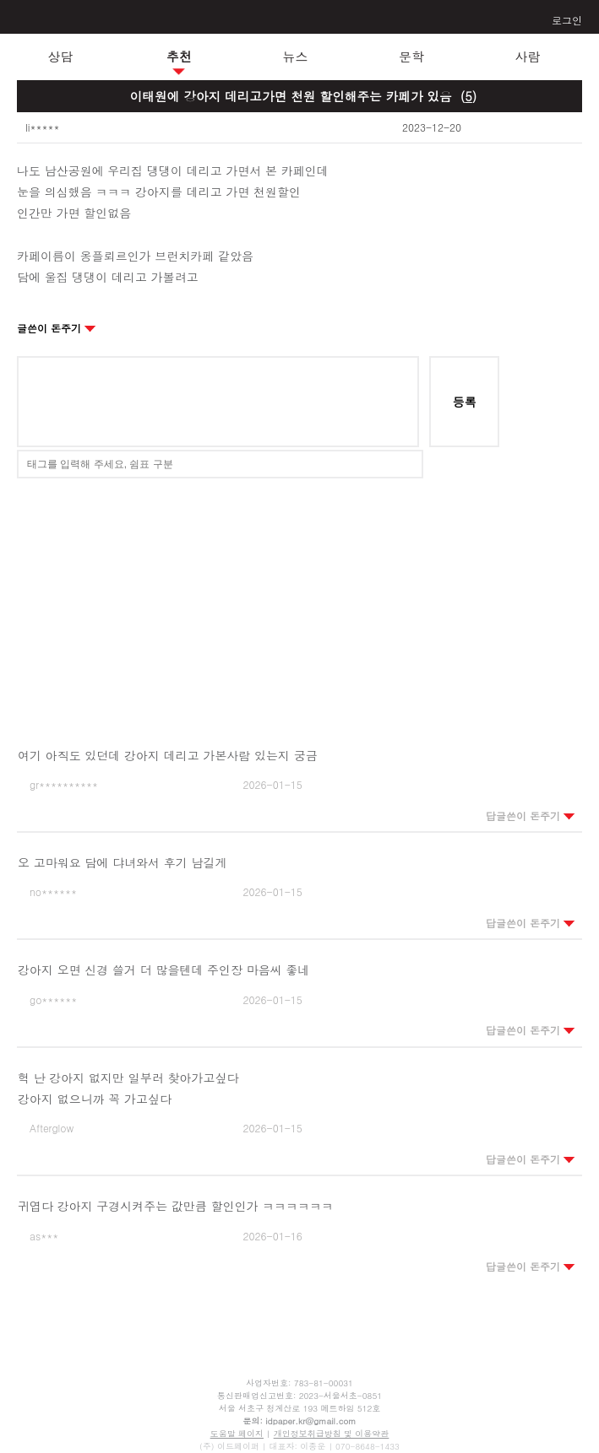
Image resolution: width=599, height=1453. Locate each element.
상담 (61, 56)
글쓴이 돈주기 (56, 328)
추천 (179, 56)
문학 (411, 56)
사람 (528, 56)
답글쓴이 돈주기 (530, 815)
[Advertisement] (300, 600)
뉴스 (295, 56)
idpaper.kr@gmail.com (310, 1421)
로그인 (567, 20)
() (468, 96)
